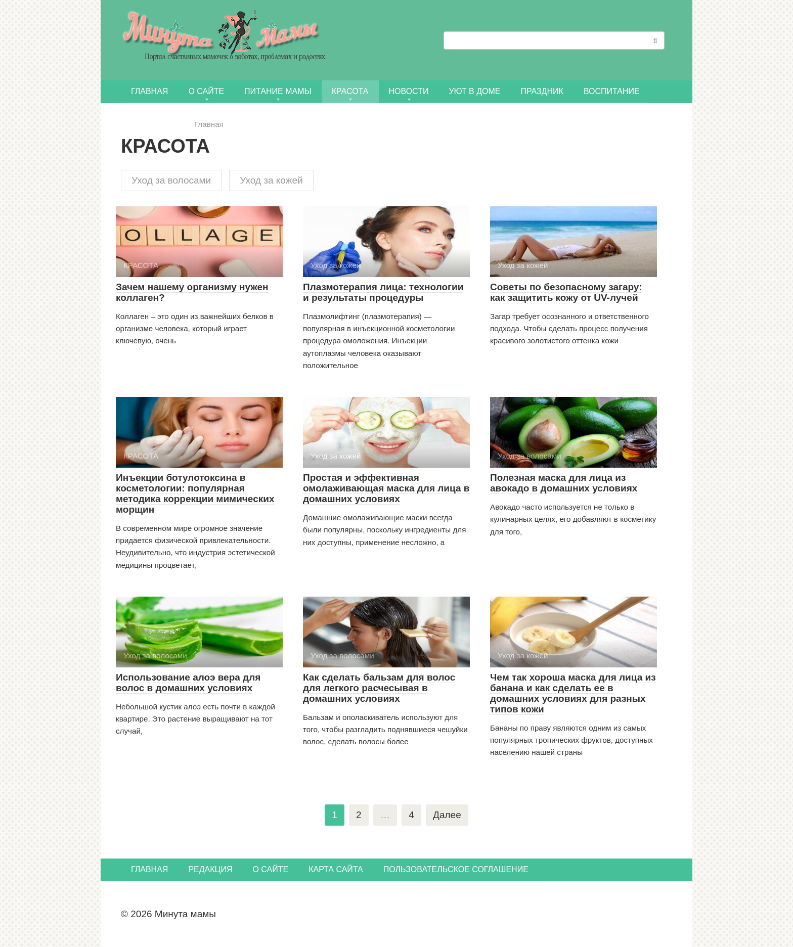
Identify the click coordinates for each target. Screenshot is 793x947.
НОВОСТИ (409, 91)
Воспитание (612, 91)
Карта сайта (336, 869)
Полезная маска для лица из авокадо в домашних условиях (563, 482)
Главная (149, 91)
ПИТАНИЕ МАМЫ (278, 91)
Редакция (210, 869)
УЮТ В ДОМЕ (474, 91)
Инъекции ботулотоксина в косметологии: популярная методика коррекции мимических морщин (195, 493)
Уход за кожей (271, 180)
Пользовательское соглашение (455, 869)
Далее (447, 814)
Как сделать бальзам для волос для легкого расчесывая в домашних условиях (379, 688)
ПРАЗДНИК (541, 91)
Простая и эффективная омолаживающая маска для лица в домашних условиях (386, 488)
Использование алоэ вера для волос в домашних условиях (188, 682)
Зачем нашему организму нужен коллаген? (192, 292)
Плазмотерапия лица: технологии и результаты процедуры (383, 292)
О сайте (206, 91)
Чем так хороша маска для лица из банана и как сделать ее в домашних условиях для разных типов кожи (573, 693)
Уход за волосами (171, 180)
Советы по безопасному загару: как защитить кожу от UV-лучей (566, 292)
